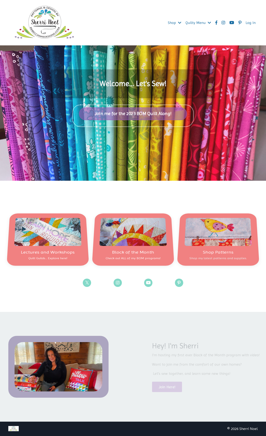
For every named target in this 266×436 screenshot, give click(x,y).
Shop (174, 22)
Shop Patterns (218, 247)
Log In (251, 22)
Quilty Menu (198, 22)
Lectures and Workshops (48, 247)
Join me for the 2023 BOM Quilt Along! (133, 113)
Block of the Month (133, 247)
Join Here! (169, 387)
